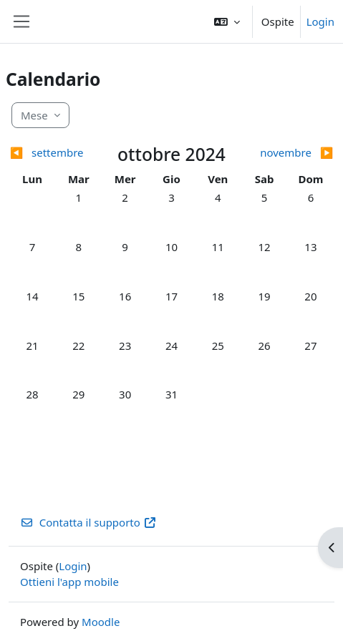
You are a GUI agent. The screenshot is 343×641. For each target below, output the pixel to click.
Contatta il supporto (88, 522)
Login (320, 21)
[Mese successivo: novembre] (293, 153)
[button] (227, 21)
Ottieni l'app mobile (69, 581)
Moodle (101, 622)
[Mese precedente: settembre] (49, 153)
